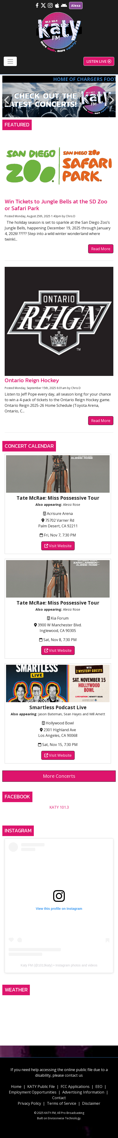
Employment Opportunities (32, 1092)
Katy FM (27, 965)
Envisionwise (56, 1118)
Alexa (75, 5)
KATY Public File (41, 1086)
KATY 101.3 (59, 807)
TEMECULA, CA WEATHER (59, 1015)
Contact (59, 1097)
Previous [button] (7, 100)
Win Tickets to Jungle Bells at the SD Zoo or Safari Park (56, 204)
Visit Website (58, 545)
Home (16, 1086)
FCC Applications (75, 1086)
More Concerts (59, 776)
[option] (59, 100)
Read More (100, 248)
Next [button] (111, 100)
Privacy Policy (29, 1103)
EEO (98, 1086)
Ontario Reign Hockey (32, 380)
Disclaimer (91, 1103)
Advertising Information (83, 1092)
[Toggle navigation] (10, 61)
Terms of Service (61, 1103)
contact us (74, 1075)
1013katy (44, 965)
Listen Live (99, 61)
